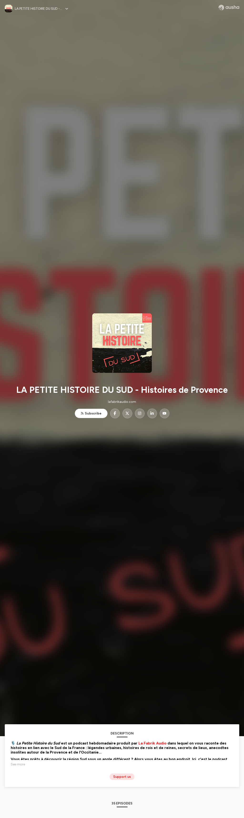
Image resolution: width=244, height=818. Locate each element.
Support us (122, 777)
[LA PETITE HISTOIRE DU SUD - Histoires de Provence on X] (127, 413)
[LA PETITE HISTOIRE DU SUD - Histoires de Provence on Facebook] (115, 413)
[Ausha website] (229, 7)
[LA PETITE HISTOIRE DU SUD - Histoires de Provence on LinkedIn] (152, 413)
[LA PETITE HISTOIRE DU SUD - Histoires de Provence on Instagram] (140, 413)
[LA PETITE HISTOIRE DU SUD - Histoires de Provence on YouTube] (164, 413)
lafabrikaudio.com (122, 402)
